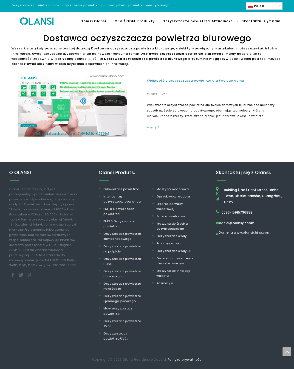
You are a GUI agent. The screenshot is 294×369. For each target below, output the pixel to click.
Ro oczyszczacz (169, 243)
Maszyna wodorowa (172, 189)
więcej (153, 127)
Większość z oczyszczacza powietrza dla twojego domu (195, 80)
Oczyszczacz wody (171, 236)
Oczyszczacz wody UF (174, 251)
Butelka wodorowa (171, 216)
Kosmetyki (164, 283)
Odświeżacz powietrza (121, 189)
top (287, 351)
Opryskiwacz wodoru (173, 196)
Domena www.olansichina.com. (245, 233)
